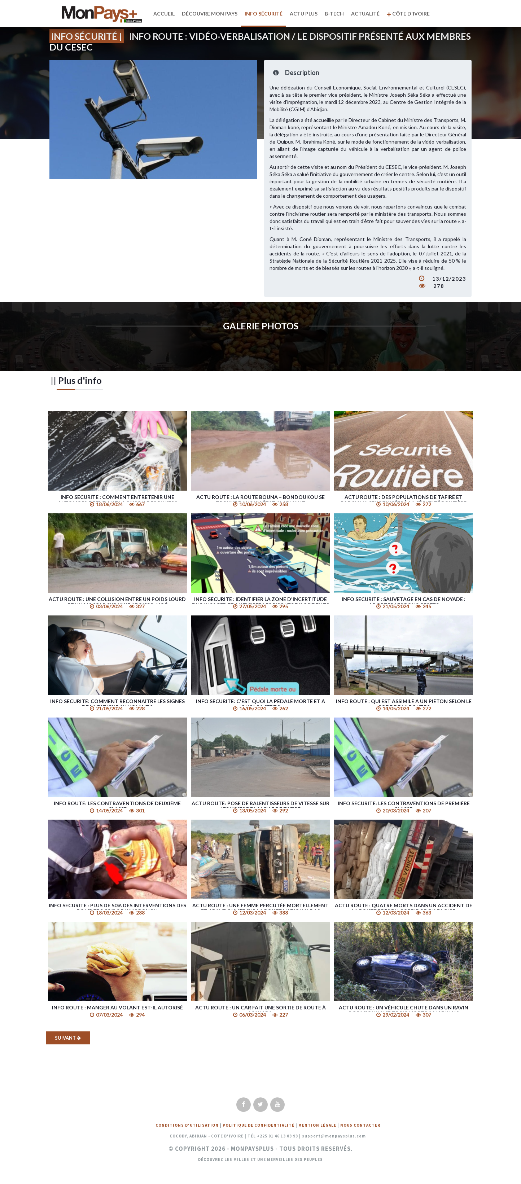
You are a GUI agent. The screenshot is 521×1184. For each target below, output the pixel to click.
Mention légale (317, 1125)
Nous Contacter (360, 1125)
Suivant (68, 1038)
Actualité (366, 13)
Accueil (165, 13)
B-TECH (335, 13)
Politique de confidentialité (258, 1125)
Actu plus (305, 13)
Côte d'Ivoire (409, 13)
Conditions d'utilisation (187, 1125)
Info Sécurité (265, 13)
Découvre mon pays (210, 13)
